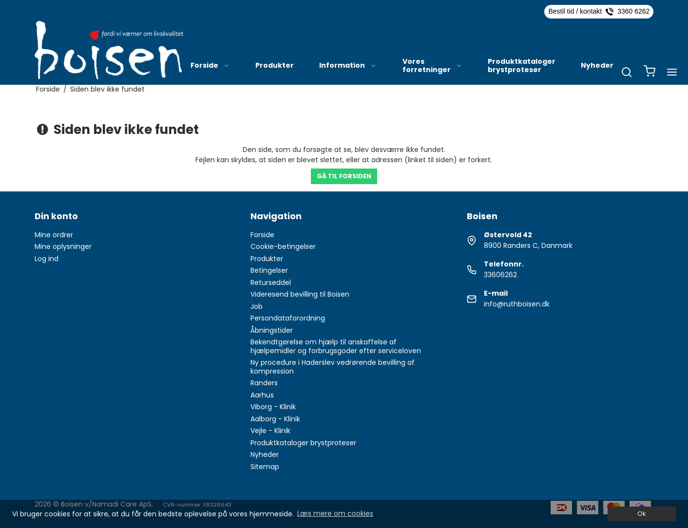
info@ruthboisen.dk (517, 304)
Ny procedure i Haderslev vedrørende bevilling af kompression (332, 367)
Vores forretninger (432, 66)
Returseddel (270, 282)
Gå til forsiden (344, 176)
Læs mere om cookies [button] (335, 513)
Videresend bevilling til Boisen (299, 294)
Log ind (46, 259)
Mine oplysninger (63, 246)
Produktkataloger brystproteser (521, 66)
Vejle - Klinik (270, 430)
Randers (264, 383)
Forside (210, 65)
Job (256, 306)
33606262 (500, 275)
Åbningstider (271, 330)
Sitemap (264, 466)
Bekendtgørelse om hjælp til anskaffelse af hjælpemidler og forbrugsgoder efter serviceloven (335, 346)
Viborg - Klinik (273, 407)
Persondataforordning (287, 318)
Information (348, 65)
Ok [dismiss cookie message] (641, 513)
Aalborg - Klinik (275, 419)
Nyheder (597, 65)
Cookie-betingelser (283, 246)
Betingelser (269, 270)
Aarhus (262, 395)
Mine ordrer (54, 235)
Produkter (274, 65)
